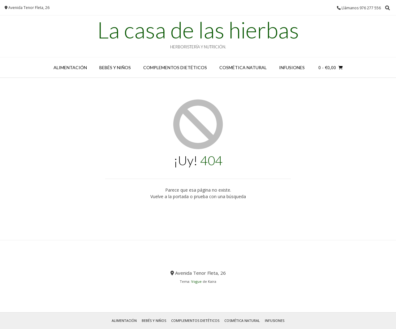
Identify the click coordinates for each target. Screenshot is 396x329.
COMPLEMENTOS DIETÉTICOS (175, 67)
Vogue (196, 281)
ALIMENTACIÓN (70, 67)
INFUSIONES (292, 67)
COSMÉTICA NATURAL (243, 67)
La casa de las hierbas (198, 30)
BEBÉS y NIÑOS (115, 67)
